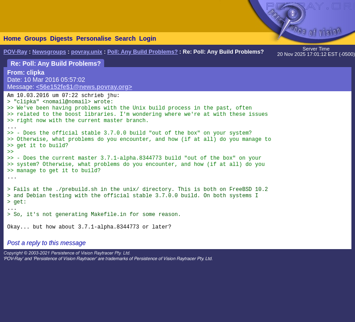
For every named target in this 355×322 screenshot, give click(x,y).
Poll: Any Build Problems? (142, 52)
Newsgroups (49, 52)
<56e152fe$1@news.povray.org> (84, 86)
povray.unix (86, 52)
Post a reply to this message (46, 242)
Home (12, 38)
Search (125, 38)
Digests (61, 38)
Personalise (93, 38)
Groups (35, 38)
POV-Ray (15, 52)
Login (147, 38)
